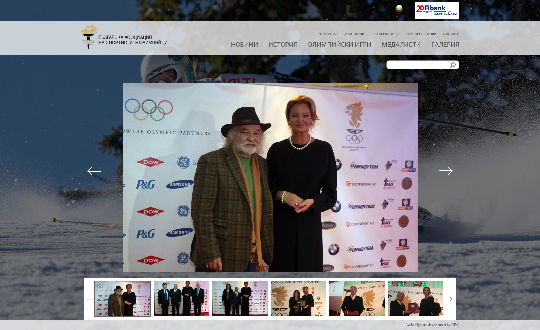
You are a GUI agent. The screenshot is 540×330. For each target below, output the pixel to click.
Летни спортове (378, 33)
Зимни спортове (418, 33)
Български (400, 9)
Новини (244, 44)
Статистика (316, 33)
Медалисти (401, 44)
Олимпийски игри (339, 44)
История (283, 44)
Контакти (450, 33)
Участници (345, 33)
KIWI (455, 325)
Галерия (445, 44)
